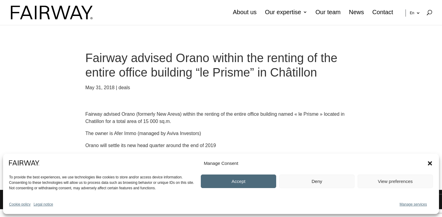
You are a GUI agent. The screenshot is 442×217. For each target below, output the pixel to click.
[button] (430, 163)
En (412, 13)
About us (245, 12)
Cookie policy (19, 204)
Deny (316, 181)
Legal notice (43, 204)
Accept (238, 181)
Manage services (413, 204)
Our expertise (283, 12)
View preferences (395, 181)
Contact (382, 12)
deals (124, 87)
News (356, 12)
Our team (327, 12)
